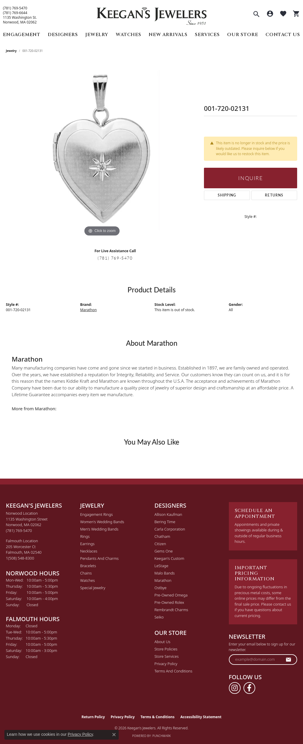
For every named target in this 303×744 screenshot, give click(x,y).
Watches (128, 34)
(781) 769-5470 (15, 8)
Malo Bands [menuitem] (164, 573)
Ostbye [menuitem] (160, 587)
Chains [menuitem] (86, 573)
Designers (63, 34)
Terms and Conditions (173, 671)
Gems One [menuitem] (163, 551)
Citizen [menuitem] (160, 543)
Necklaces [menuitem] (89, 551)
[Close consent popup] (114, 734)
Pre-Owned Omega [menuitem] (171, 595)
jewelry (11, 51)
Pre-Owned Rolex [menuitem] (169, 602)
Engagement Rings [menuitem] (96, 514)
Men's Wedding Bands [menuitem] (99, 529)
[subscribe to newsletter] (289, 659)
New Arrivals (168, 34)
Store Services (166, 656)
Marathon (88, 309)
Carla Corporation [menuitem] (169, 529)
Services (207, 34)
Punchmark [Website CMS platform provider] (161, 736)
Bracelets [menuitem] (88, 565)
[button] (256, 14)
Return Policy (93, 716)
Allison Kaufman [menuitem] (168, 514)
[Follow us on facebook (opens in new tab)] (249, 688)
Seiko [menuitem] (159, 617)
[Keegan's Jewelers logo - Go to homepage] (152, 14)
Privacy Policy (165, 663)
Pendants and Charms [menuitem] (99, 558)
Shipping (227, 195)
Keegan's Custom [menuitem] (169, 558)
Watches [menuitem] (87, 580)
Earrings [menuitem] (87, 543)
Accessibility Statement (200, 716)
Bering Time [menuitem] (164, 521)
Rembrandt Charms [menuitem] (171, 609)
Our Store (242, 34)
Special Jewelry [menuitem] (92, 587)
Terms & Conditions (158, 716)
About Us (162, 641)
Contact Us (282, 34)
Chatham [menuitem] (162, 536)
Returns (274, 195)
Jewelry (96, 34)
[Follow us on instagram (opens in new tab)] (235, 688)
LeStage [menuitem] (161, 565)
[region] (102, 150)
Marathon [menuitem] (162, 580)
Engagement (21, 34)
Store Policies (165, 649)
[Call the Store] (19, 530)
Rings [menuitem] (85, 536)
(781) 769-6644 (15, 13)
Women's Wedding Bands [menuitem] (102, 521)
